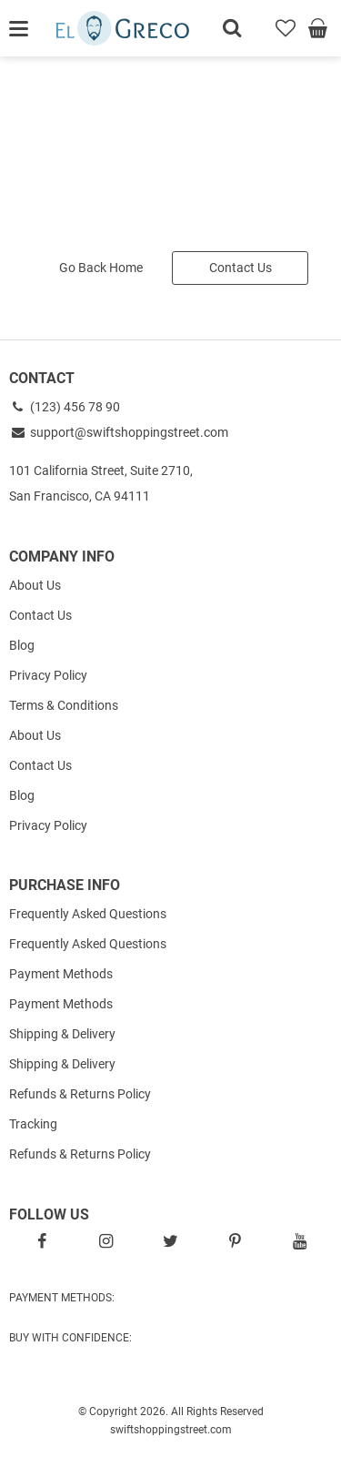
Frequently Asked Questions (87, 913)
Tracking (33, 1124)
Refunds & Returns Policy (80, 1094)
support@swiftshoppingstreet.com (118, 432)
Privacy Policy (48, 675)
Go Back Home (101, 267)
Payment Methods (61, 973)
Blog (22, 645)
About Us (35, 585)
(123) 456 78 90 (64, 407)
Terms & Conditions (63, 705)
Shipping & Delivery (62, 1034)
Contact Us (240, 267)
